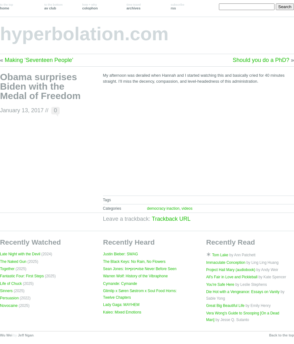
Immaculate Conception (225, 262)
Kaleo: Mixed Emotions (122, 312)
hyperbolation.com (84, 33)
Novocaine (9, 305)
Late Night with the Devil (20, 254)
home (6, 6)
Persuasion (9, 298)
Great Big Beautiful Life (225, 305)
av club (53, 6)
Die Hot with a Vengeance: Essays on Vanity (243, 292)
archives (134, 6)
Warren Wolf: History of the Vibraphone (135, 276)
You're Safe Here (220, 284)
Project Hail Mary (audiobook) (230, 270)
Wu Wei (6, 335)
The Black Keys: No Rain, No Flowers (134, 261)
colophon (90, 6)
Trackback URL (171, 219)
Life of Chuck (11, 283)
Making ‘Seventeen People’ (39, 60)
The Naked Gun (13, 261)
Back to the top (281, 335)
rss (177, 6)
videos (187, 208)
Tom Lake (220, 255)
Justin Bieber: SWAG (120, 254)
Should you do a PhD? (261, 60)
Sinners (6, 291)
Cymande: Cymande (120, 283)
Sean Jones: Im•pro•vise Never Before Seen (140, 269)
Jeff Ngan (26, 335)
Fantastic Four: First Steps (22, 276)
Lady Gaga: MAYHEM (121, 304)
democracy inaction (163, 208)
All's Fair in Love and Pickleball (232, 277)
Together (7, 269)
